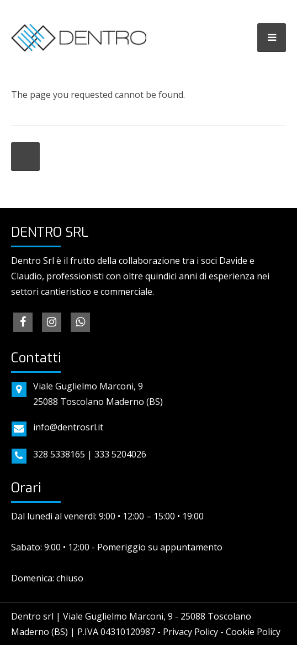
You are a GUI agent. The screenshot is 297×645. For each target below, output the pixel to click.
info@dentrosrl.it (68, 427)
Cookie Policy (253, 632)
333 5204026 (120, 454)
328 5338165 (59, 454)
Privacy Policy (190, 632)
